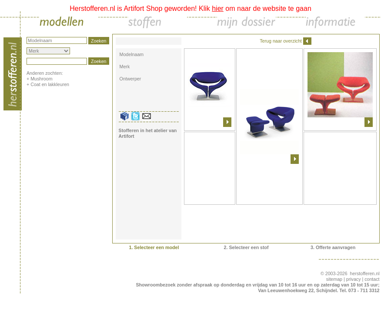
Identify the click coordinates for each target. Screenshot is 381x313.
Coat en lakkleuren (49, 84)
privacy (353, 279)
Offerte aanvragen (335, 247)
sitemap (334, 279)
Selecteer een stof (248, 247)
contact (371, 279)
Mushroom (41, 78)
